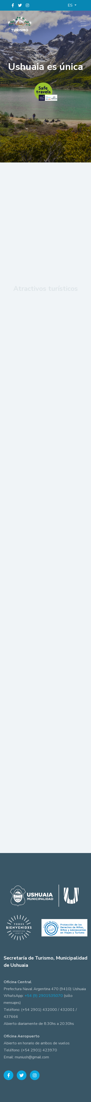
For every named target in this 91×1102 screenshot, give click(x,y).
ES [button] (71, 5)
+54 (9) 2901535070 (44, 995)
